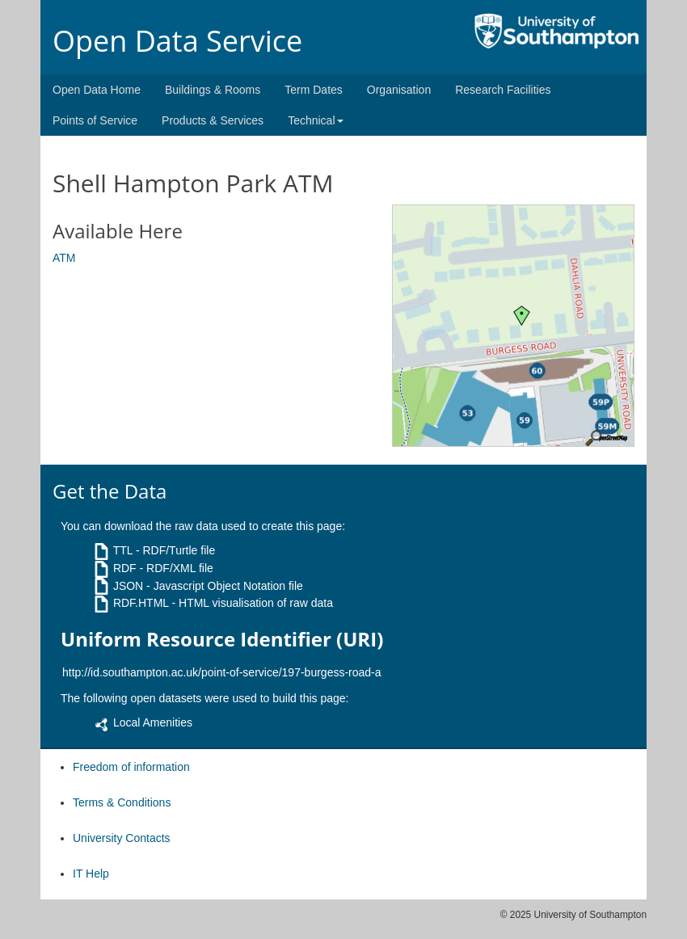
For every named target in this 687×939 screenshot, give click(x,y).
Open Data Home (97, 89)
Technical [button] (315, 120)
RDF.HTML (141, 602)
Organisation (399, 89)
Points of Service (95, 120)
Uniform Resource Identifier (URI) (222, 639)
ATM (64, 257)
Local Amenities (152, 722)
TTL (123, 550)
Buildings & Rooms (212, 89)
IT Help (91, 873)
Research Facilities (502, 89)
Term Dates (313, 89)
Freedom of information (131, 766)
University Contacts (122, 838)
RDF (125, 568)
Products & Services (212, 120)
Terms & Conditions (122, 802)
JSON (128, 585)
